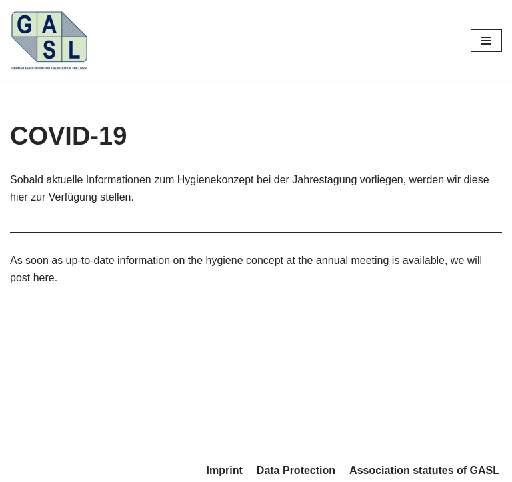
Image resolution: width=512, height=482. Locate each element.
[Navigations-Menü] (486, 40)
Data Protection (296, 470)
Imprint (225, 470)
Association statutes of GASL (424, 470)
